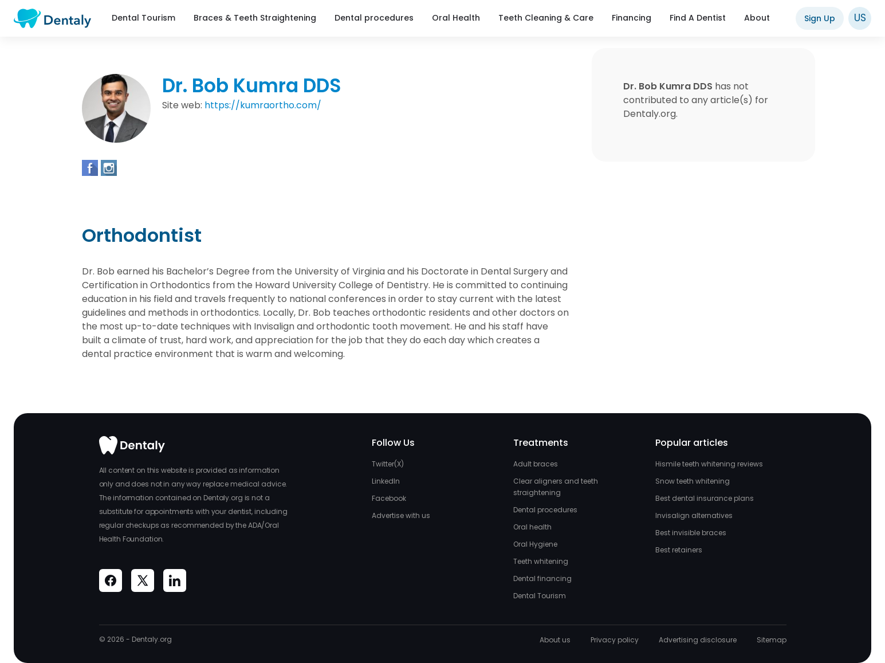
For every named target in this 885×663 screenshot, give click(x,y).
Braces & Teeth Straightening (255, 17)
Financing (631, 17)
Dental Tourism (143, 17)
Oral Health (456, 17)
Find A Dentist (698, 17)
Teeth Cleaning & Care (545, 17)
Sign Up (819, 18)
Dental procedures (374, 17)
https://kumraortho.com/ (262, 105)
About (757, 17)
